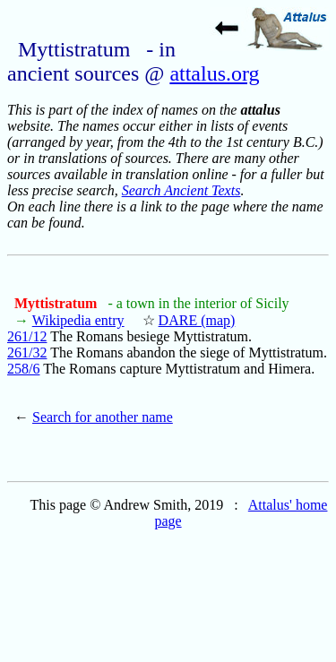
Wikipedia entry (78, 320)
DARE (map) (197, 320)
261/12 (27, 336)
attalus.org (214, 73)
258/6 (23, 368)
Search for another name (102, 417)
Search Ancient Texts (181, 190)
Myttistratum (57, 303)
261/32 (27, 352)
